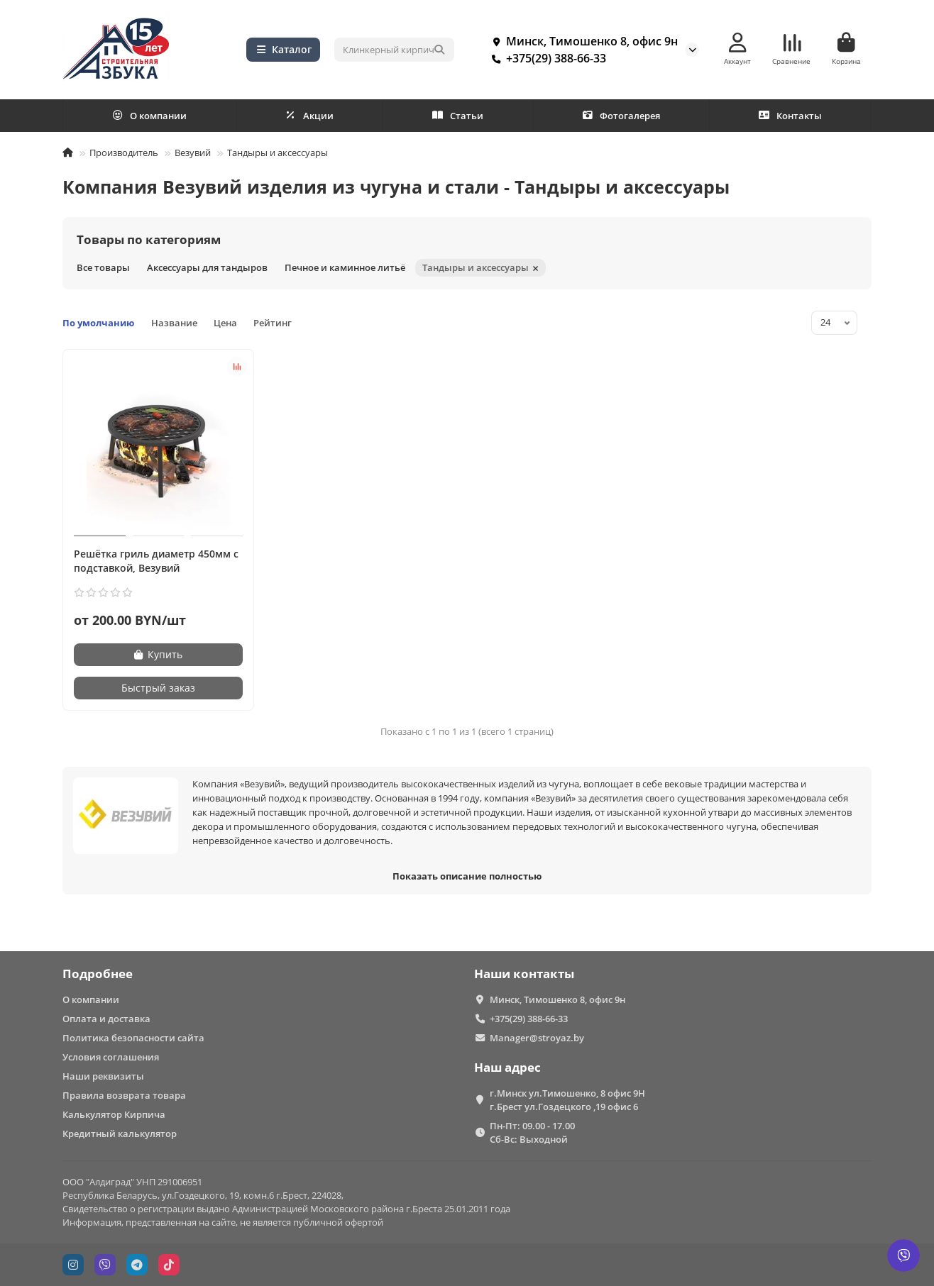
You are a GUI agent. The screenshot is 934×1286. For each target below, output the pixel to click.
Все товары (103, 267)
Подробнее (97, 973)
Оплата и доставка (106, 1018)
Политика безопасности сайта (133, 1037)
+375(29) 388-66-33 (546, 58)
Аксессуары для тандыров (207, 267)
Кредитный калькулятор (119, 1133)
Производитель (123, 152)
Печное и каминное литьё (345, 267)
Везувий (193, 152)
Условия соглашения (110, 1057)
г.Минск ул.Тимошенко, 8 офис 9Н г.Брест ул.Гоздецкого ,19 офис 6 (567, 1100)
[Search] (394, 50)
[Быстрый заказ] (158, 688)
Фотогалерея (621, 115)
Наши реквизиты (103, 1076)
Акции (309, 115)
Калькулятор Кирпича (113, 1114)
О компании (149, 115)
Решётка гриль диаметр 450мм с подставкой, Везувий (156, 561)
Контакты (790, 115)
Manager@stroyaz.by (537, 1037)
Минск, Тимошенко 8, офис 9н (582, 41)
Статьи (458, 115)
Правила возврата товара (124, 1095)
